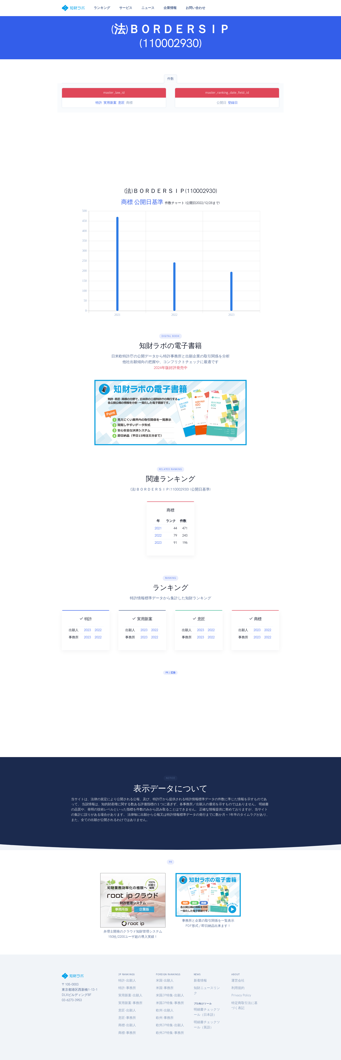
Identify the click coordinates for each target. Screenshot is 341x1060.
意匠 (121, 103)
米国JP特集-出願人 (170, 995)
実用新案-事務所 (130, 1003)
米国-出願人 (165, 980)
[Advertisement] (170, 154)
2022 (158, 535)
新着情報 (200, 980)
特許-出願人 (127, 980)
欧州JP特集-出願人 (170, 1025)
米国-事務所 (165, 988)
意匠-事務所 (127, 1018)
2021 (158, 528)
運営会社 (237, 980)
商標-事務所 (127, 1033)
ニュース (147, 8)
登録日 (233, 103)
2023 (158, 543)
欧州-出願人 (165, 1010)
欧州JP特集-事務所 (170, 1033)
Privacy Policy (241, 995)
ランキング (102, 8)
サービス (125, 8)
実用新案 (110, 103)
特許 (98, 103)
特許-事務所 (127, 988)
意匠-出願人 (127, 1010)
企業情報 (170, 8)
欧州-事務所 (165, 1018)
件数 (170, 79)
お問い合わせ (195, 8)
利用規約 (237, 988)
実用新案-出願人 (130, 995)
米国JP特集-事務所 (170, 1003)
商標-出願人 (127, 1025)
